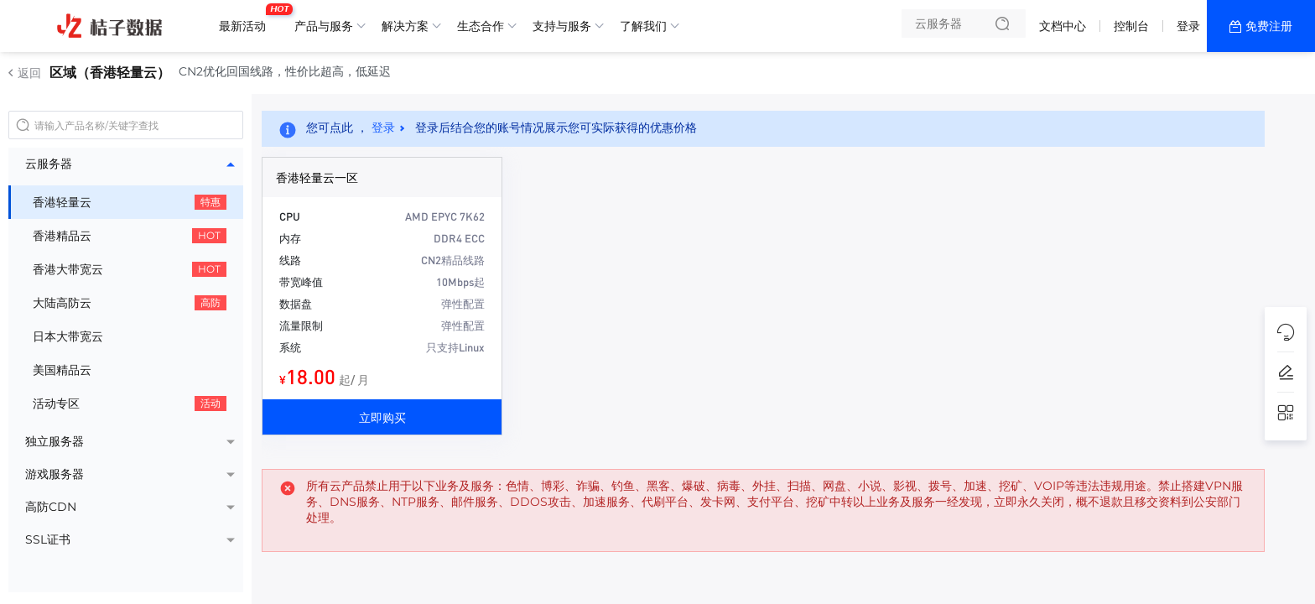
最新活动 (246, 19)
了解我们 (643, 26)
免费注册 (1268, 26)
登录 (1188, 26)
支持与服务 (562, 26)
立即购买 (382, 416)
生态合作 (480, 26)
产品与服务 (323, 26)
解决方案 (405, 26)
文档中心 (1062, 26)
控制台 (1131, 26)
